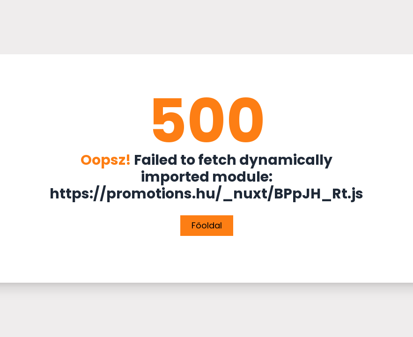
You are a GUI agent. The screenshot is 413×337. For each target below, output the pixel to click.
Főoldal (207, 225)
